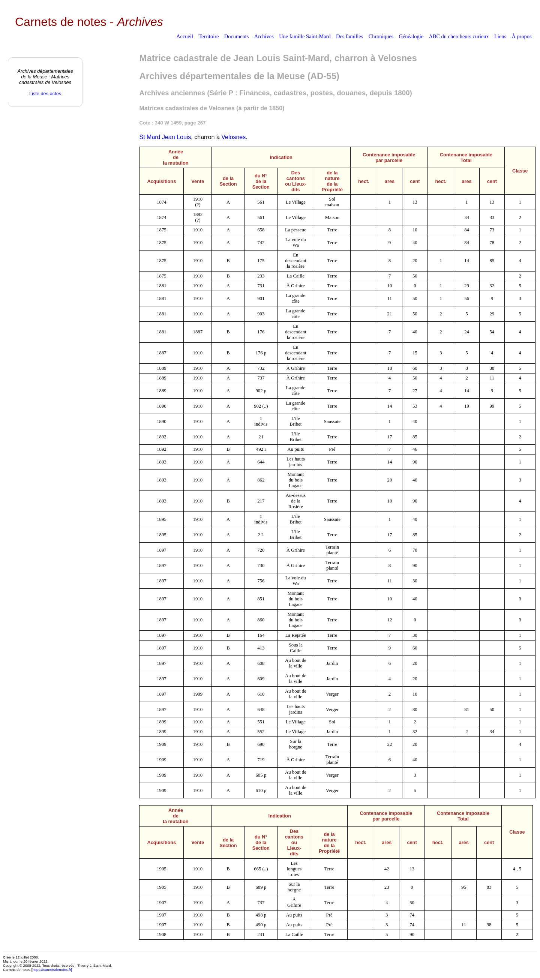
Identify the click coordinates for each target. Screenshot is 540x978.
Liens (500, 36)
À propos (521, 36)
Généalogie (411, 36)
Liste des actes (45, 93)
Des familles (349, 36)
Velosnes (233, 137)
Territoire (208, 36)
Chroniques (381, 36)
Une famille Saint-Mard (304, 36)
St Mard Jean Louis (165, 137)
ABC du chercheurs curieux (459, 36)
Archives (264, 36)
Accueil (184, 36)
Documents (236, 36)
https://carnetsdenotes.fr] (52, 970)
